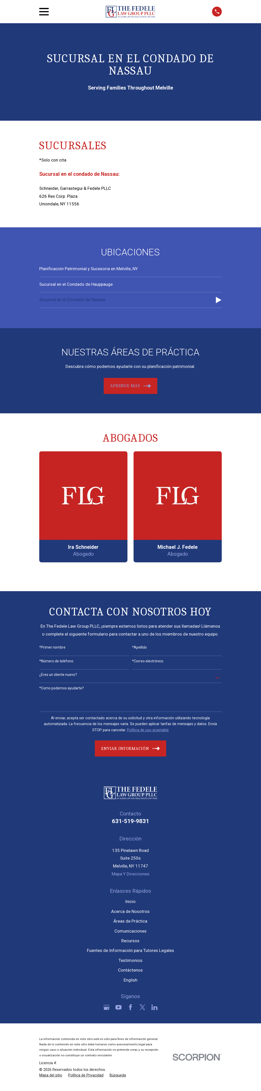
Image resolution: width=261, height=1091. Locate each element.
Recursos (130, 940)
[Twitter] (142, 1007)
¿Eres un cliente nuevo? (58, 675)
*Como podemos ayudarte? (61, 688)
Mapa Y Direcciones (130, 873)
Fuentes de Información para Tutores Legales (130, 950)
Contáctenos (130, 970)
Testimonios (130, 960)
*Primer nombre (52, 647)
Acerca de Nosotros (130, 911)
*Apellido (139, 647)
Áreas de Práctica (130, 921)
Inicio (130, 901)
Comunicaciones (130, 931)
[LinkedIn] (154, 1007)
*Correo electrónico (147, 661)
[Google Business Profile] (106, 1007)
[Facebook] (130, 1007)
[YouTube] (118, 1007)
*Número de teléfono (56, 661)
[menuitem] (130, 269)
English (130, 980)
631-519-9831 (130, 821)
